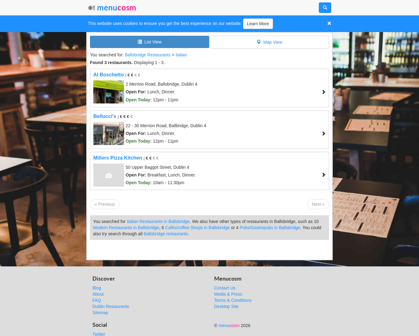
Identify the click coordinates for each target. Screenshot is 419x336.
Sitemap (100, 312)
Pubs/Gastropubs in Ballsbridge (270, 227)
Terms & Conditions (232, 300)
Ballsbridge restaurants (166, 233)
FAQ (96, 300)
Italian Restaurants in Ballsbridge (158, 221)
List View (150, 41)
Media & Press (228, 294)
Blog (96, 287)
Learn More (258, 23)
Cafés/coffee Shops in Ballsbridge (197, 227)
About (98, 294)
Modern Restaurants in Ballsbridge (126, 227)
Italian (181, 54)
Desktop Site (226, 306)
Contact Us (224, 287)
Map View (269, 42)
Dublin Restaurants (110, 306)
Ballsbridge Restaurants (148, 54)
